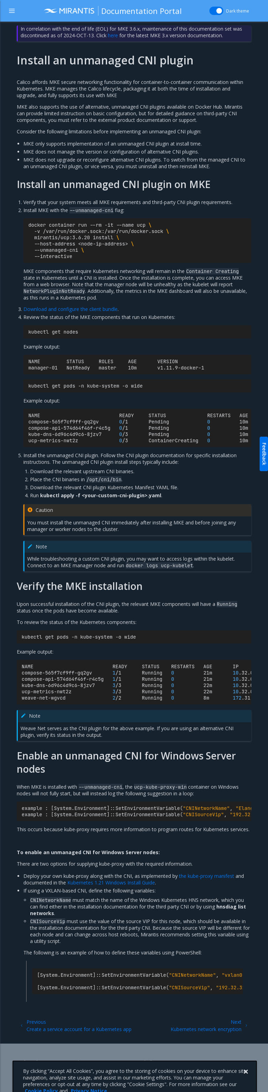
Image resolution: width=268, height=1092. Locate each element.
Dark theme (237, 11)
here (113, 35)
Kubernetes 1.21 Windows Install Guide (111, 882)
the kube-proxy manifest (206, 876)
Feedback (264, 454)
